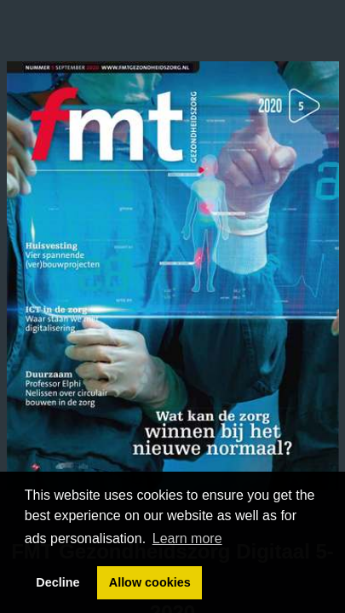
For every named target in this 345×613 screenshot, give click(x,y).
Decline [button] (57, 582)
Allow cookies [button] (150, 582)
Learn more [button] (187, 538)
